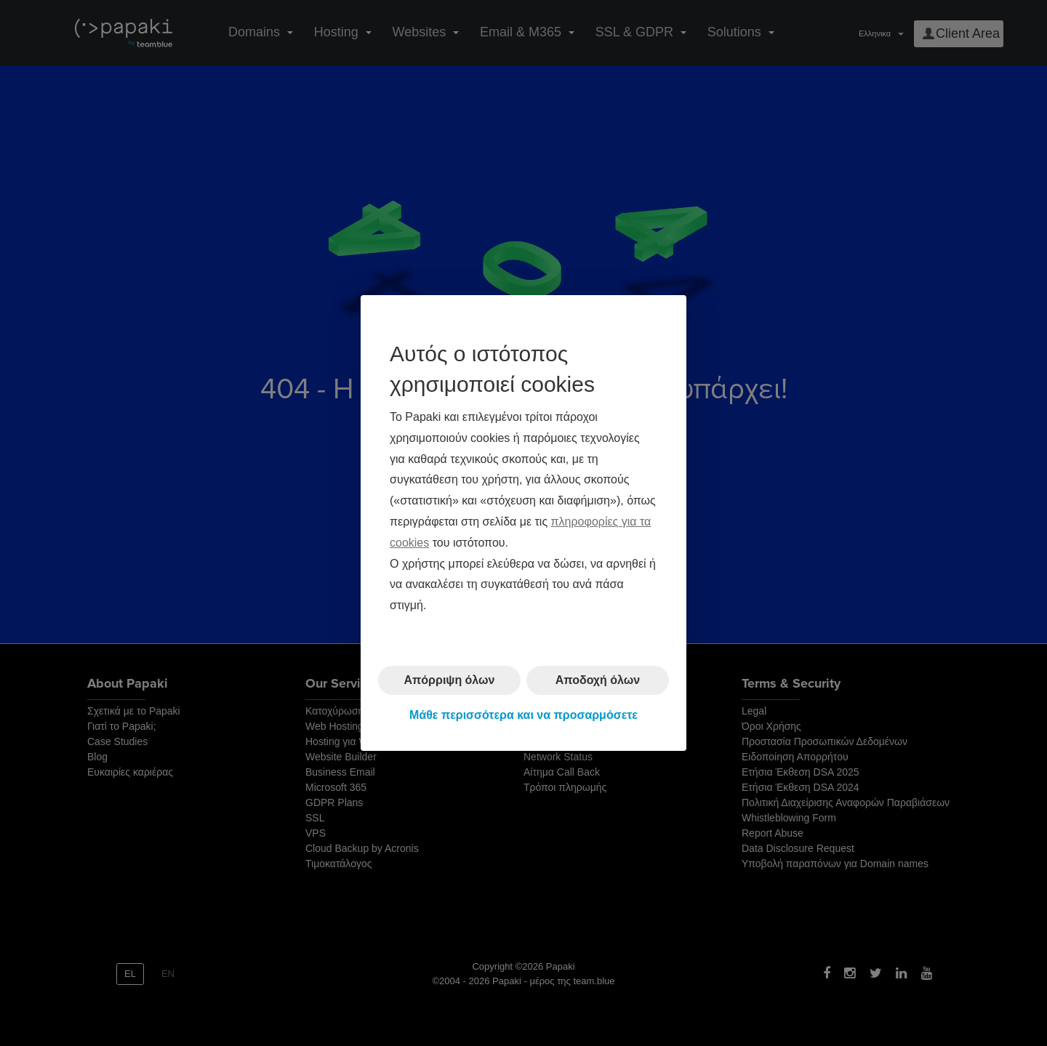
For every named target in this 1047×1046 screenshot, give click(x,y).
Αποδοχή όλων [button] (597, 680)
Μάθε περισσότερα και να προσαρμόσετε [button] (523, 715)
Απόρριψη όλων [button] (449, 680)
